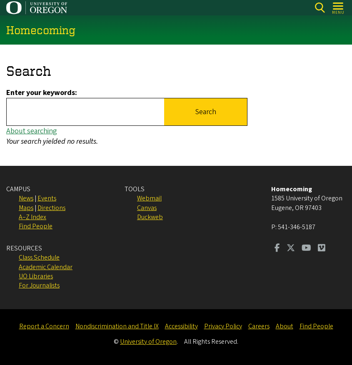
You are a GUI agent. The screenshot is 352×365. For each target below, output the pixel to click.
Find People (35, 226)
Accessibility (181, 326)
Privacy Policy (223, 326)
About (284, 326)
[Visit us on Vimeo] (322, 248)
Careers (259, 326)
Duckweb (150, 217)
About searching (31, 131)
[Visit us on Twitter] (290, 248)
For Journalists (39, 285)
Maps (26, 207)
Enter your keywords (40, 93)
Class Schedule (39, 257)
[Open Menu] (338, 7)
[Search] (320, 7)
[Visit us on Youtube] (306, 248)
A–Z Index (32, 217)
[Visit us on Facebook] (277, 248)
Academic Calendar (45, 267)
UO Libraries (36, 276)
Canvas (147, 207)
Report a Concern (44, 326)
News (26, 198)
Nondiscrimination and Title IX (117, 326)
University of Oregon (148, 341)
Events (46, 198)
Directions (51, 207)
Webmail (149, 198)
